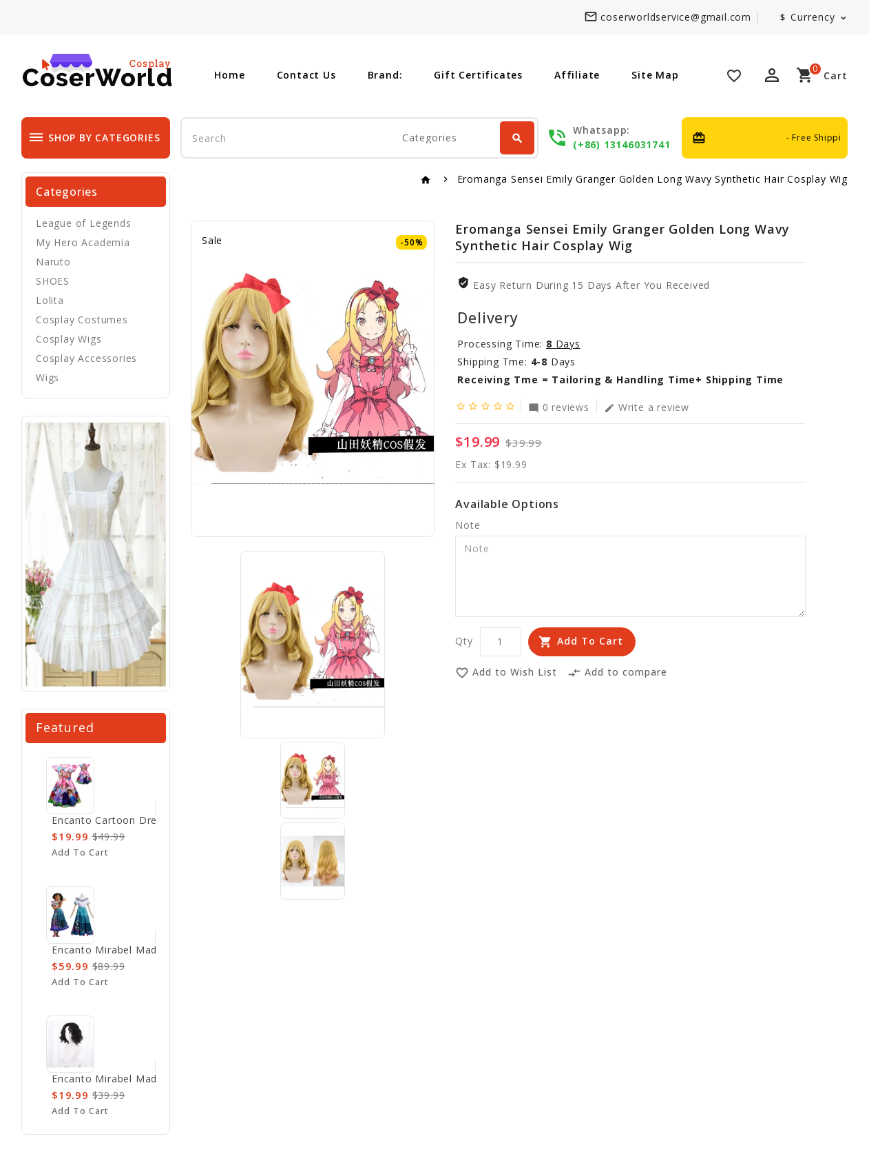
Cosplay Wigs (69, 338)
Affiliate (577, 74)
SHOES (53, 280)
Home (229, 74)
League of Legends (84, 223)
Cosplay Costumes (82, 319)
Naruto (53, 261)
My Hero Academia (83, 242)
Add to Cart (590, 640)
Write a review (646, 407)
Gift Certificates (478, 74)
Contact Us (306, 74)
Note (467, 525)
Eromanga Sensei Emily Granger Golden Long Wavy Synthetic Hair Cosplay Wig (652, 178)
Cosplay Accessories (86, 358)
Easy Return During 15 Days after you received (591, 285)
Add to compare (617, 673)
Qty (463, 640)
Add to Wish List (506, 673)
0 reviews (558, 407)
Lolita (50, 300)
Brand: (385, 74)
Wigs (47, 377)
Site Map (654, 74)
